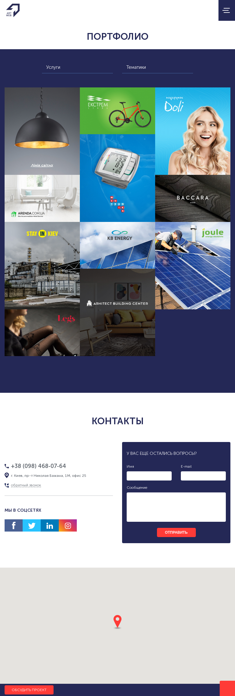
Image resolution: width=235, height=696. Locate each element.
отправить (176, 532)
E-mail (186, 466)
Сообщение (137, 487)
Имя (130, 466)
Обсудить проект (29, 690)
